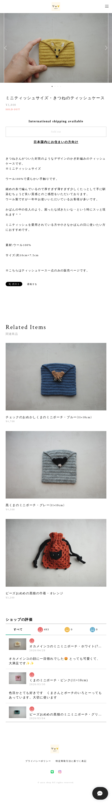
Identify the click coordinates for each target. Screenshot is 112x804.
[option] (56, 48)
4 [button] (60, 86)
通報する (32, 284)
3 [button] (57, 86)
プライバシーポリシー (38, 761)
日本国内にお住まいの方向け (56, 142)
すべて (18, 629)
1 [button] (52, 86)
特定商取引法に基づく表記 (71, 761)
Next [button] (105, 48)
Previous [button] (6, 48)
